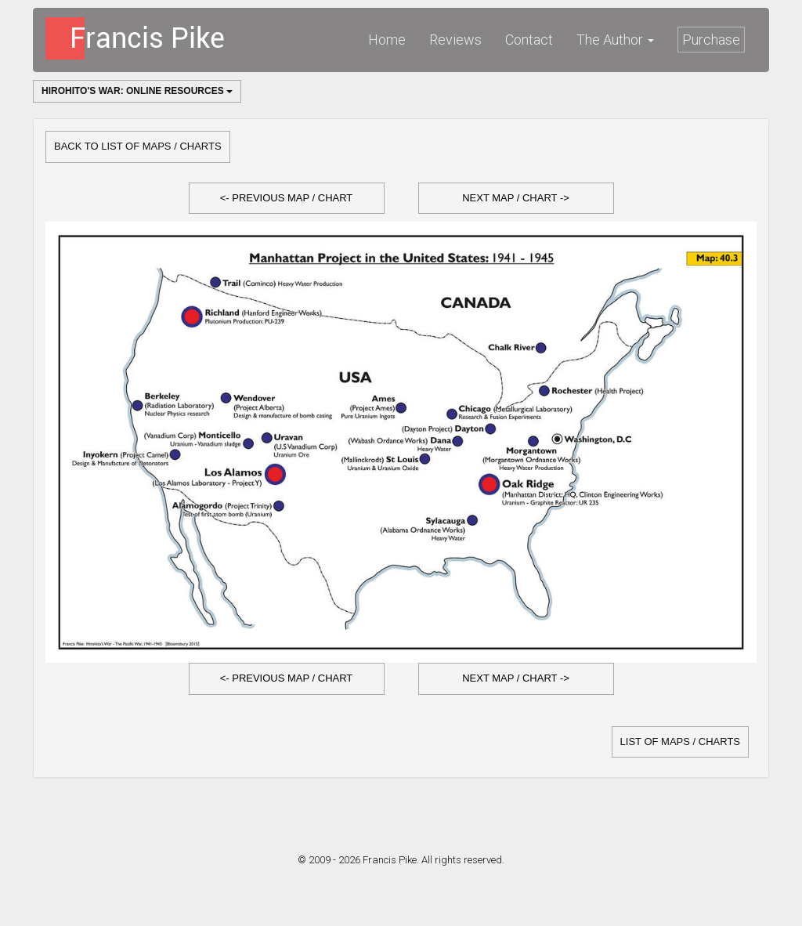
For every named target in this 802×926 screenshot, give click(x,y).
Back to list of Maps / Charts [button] (138, 146)
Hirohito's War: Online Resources (137, 90)
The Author (615, 39)
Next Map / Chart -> (515, 198)
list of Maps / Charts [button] (680, 741)
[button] (287, 199)
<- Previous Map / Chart (286, 198)
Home (387, 39)
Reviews (455, 39)
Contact (529, 39)
